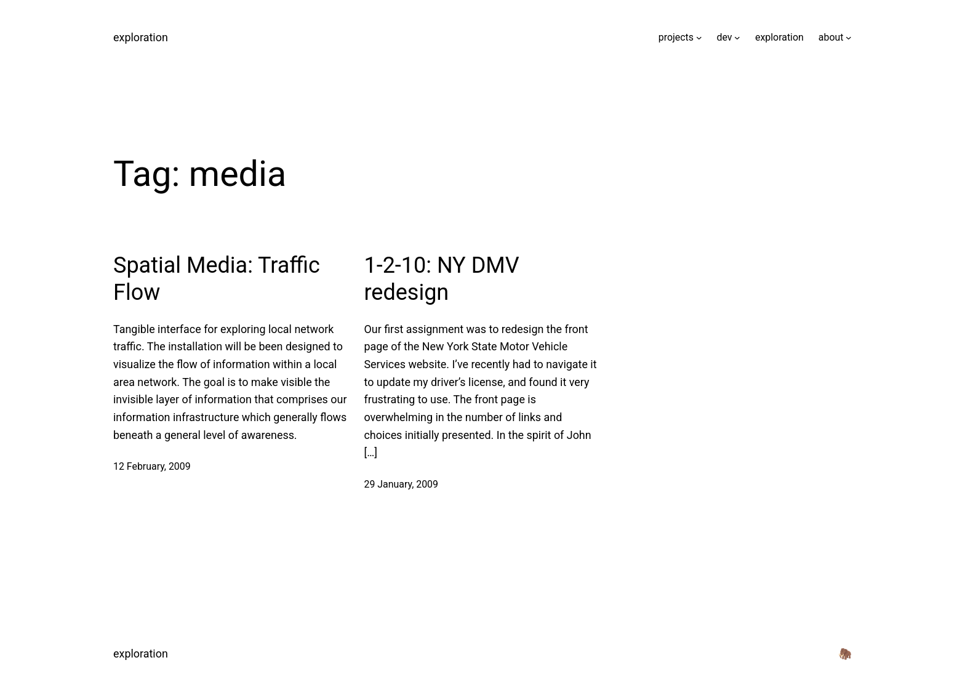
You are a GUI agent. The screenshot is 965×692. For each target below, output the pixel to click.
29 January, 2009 (401, 484)
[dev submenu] (737, 37)
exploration (140, 37)
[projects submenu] (699, 37)
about (831, 37)
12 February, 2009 (152, 466)
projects (676, 37)
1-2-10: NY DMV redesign (441, 278)
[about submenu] (849, 37)
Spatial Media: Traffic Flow (216, 278)
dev (724, 37)
